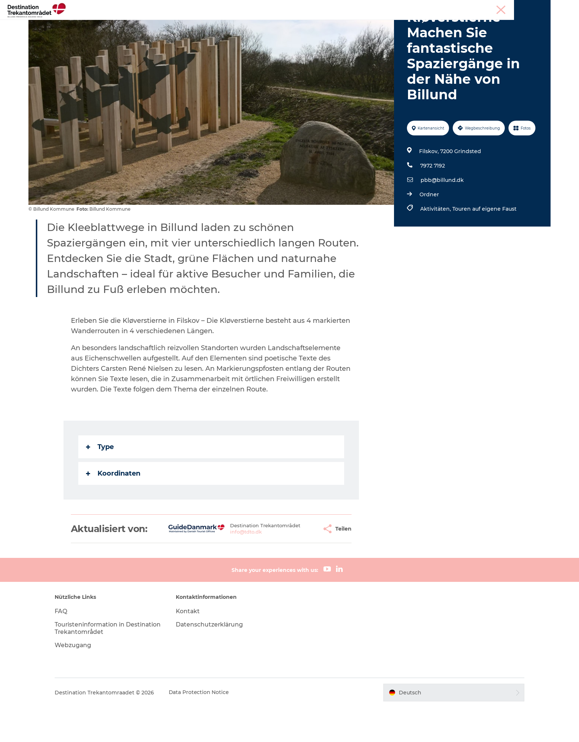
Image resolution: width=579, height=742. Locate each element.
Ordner (429, 229)
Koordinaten (113, 508)
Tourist (481, 7)
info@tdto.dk (227, 567)
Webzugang (79, 680)
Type (100, 482)
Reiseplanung (349, 23)
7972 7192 (432, 200)
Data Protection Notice (205, 727)
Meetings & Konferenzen (523, 7)
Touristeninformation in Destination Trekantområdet (104, 663)
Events (309, 23)
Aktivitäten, (436, 244)
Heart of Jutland (137, 23)
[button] (297, 563)
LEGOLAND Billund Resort (207, 23)
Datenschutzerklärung (213, 659)
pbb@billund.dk (441, 215)
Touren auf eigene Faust (484, 244)
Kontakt (191, 646)
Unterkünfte (272, 23)
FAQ (67, 646)
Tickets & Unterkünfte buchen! (422, 23)
